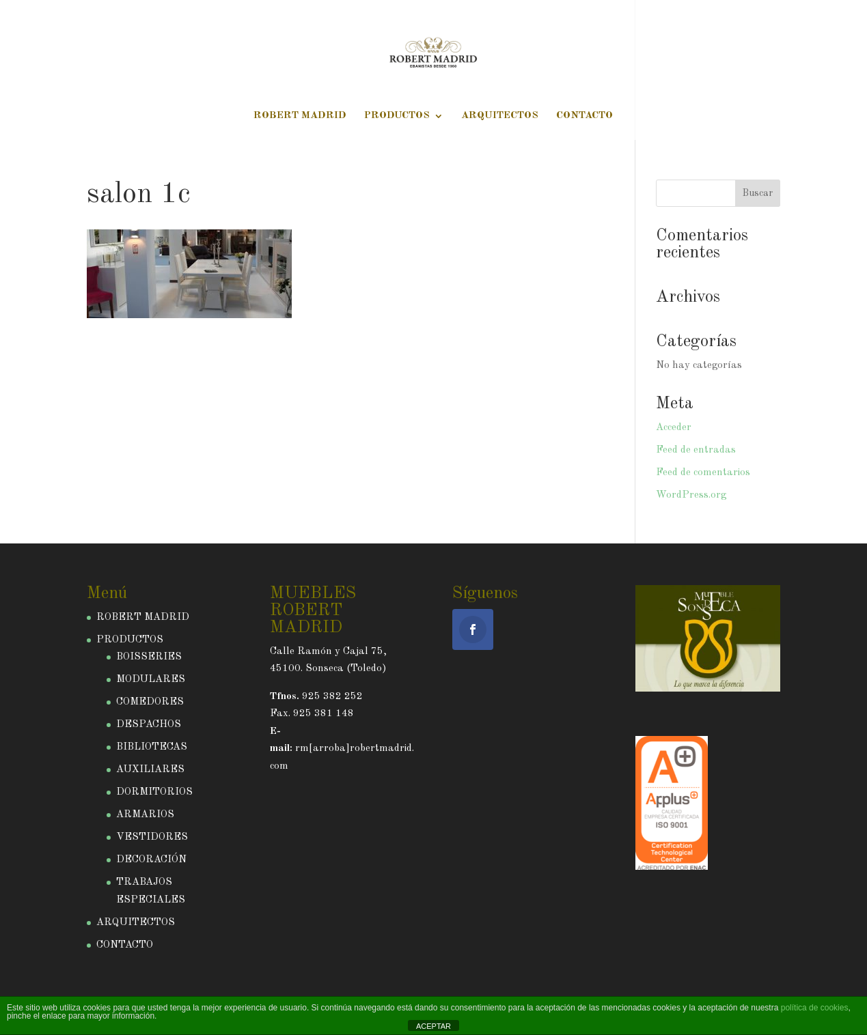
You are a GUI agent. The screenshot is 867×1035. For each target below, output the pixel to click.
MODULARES (150, 680)
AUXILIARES (150, 770)
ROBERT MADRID (299, 116)
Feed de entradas (696, 450)
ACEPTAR (433, 1026)
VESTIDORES (152, 837)
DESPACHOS (148, 725)
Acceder (673, 428)
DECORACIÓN (151, 860)
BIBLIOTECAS (151, 747)
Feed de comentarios (703, 473)
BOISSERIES (149, 657)
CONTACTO (584, 116)
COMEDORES (150, 702)
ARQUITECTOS (499, 116)
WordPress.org (691, 495)
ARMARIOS (145, 815)
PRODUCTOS (397, 116)
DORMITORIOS (154, 792)
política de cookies (815, 1007)
